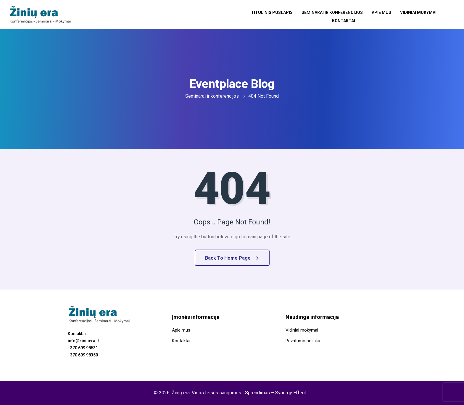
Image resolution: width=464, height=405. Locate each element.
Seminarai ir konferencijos (332, 12)
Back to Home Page (232, 258)
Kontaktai (343, 20)
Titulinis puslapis (272, 12)
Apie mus (381, 12)
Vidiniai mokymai (418, 12)
